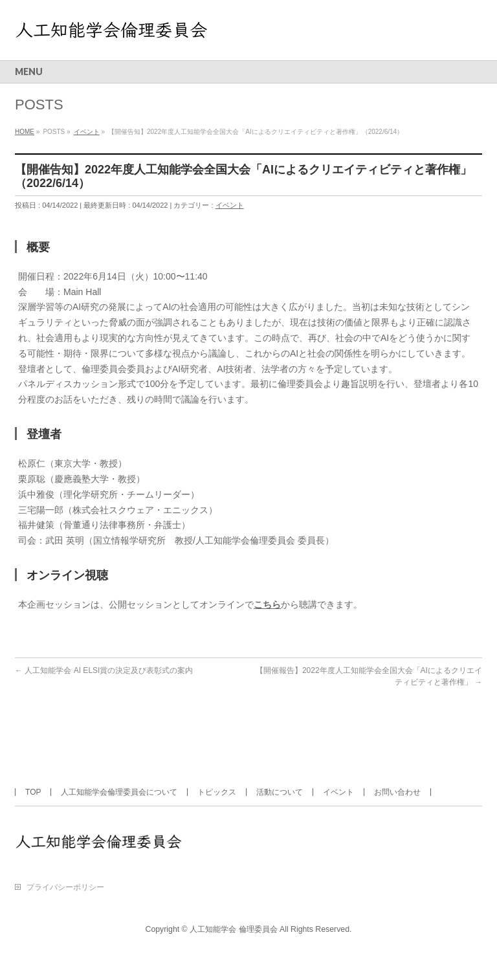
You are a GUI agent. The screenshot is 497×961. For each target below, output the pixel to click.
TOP (33, 792)
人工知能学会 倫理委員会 (233, 929)
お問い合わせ (397, 792)
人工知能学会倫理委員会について (119, 792)
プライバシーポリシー (65, 887)
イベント (229, 205)
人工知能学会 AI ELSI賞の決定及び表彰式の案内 (104, 670)
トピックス (216, 792)
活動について (279, 792)
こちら (267, 604)
